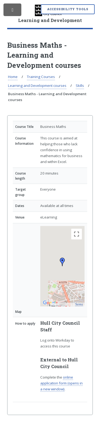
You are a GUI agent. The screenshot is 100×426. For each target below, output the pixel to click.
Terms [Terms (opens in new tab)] (79, 304)
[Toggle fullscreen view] (76, 234)
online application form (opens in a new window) (61, 383)
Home (13, 76)
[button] (62, 262)
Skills (80, 85)
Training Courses (41, 76)
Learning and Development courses (37, 85)
